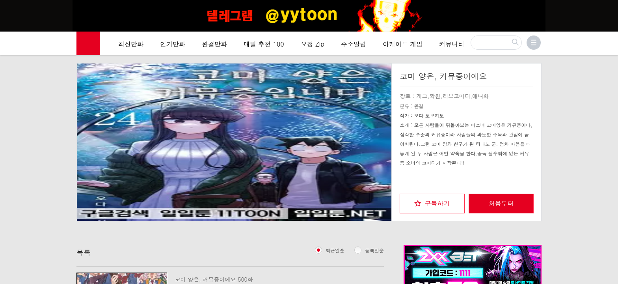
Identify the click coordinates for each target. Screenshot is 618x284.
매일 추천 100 (264, 44)
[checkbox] (432, 203)
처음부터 (501, 203)
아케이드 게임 (403, 44)
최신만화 (130, 44)
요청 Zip (312, 44)
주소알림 (353, 44)
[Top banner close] (609, 8)
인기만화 (172, 44)
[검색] (496, 43)
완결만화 (214, 44)
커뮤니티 (451, 44)
